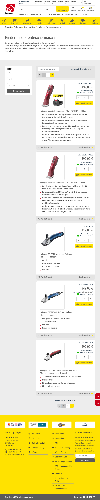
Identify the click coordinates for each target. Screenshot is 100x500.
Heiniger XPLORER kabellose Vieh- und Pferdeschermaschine (56, 255)
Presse (67, 2)
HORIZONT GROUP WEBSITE (24, 2)
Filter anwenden (18, 91)
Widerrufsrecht (60, 452)
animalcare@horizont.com (14, 454)
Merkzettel (81, 9)
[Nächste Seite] (52, 75)
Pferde (4, 21)
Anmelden (73, 9)
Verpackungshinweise (63, 461)
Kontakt (60, 2)
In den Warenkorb (84, 103)
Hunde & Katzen (51, 21)
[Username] (85, 456)
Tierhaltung (35, 14)
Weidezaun (23, 14)
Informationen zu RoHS (61, 479)
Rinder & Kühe (15, 21)
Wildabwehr (82, 21)
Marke (19, 79)
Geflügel (62, 21)
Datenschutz (60, 438)
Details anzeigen (86, 147)
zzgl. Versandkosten (87, 292)
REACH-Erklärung (61, 473)
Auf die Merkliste (45, 147)
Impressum (59, 434)
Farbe (19, 73)
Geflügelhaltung (70, 14)
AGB (56, 443)
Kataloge (73, 2)
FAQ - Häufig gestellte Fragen (63, 467)
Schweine (39, 21)
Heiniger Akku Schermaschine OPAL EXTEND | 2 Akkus (63, 111)
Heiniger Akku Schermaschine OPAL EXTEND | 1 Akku (62, 182)
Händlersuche (62, 9)
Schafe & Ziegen (27, 21)
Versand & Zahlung (62, 447)
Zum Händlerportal (87, 3)
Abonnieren (85, 460)
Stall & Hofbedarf (51, 14)
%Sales (83, 14)
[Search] (31, 9)
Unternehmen (38, 2)
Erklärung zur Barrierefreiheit (61, 487)
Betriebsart (19, 85)
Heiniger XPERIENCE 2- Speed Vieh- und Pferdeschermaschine (57, 313)
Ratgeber (47, 2)
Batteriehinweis (61, 457)
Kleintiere (72, 21)
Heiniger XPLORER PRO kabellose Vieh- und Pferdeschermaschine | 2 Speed (58, 371)
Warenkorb (90, 9)
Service (54, 2)
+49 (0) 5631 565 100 (13, 450)
